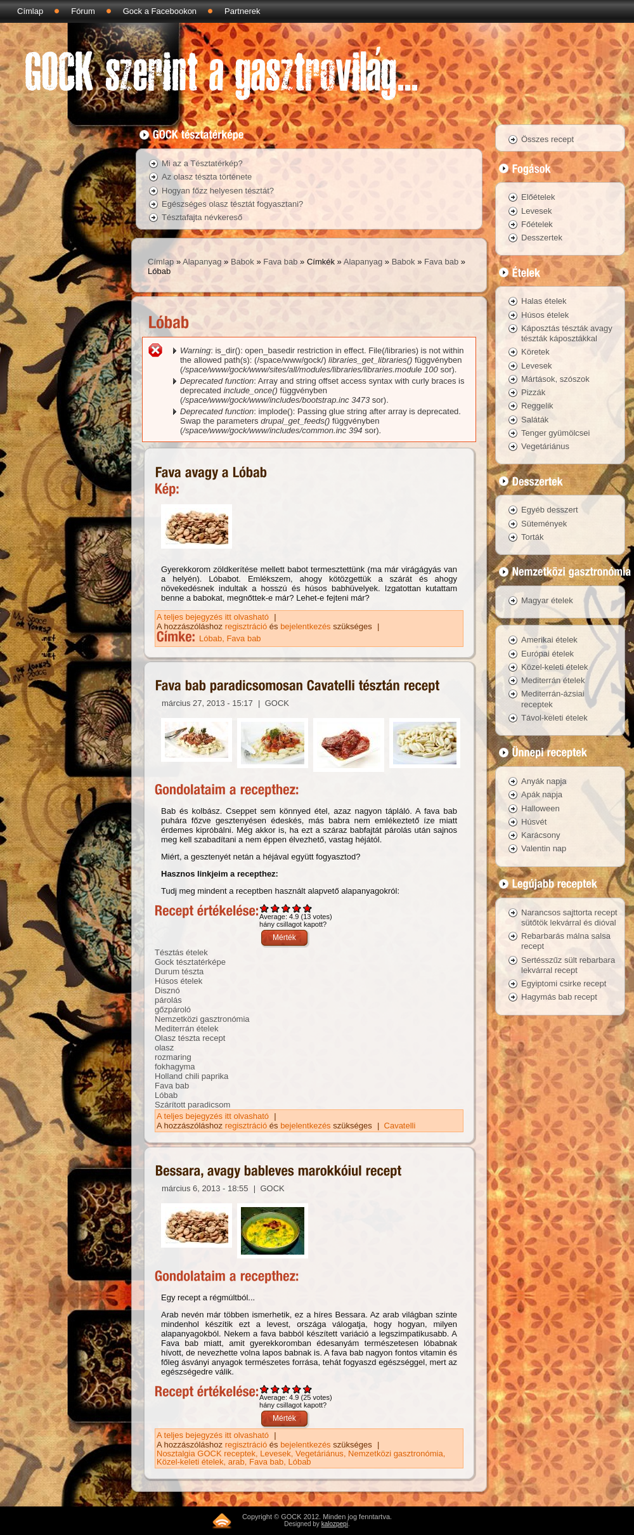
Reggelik (537, 405)
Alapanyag (202, 261)
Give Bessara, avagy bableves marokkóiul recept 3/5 (286, 1389)
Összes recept (547, 139)
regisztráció (246, 626)
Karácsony (540, 835)
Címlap (30, 11)
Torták (532, 537)
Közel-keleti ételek (190, 1461)
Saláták (534, 419)
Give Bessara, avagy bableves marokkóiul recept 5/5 (307, 1389)
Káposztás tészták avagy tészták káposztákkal (566, 333)
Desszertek (541, 237)
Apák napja (541, 794)
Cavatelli (400, 1125)
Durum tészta (179, 971)
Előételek (538, 197)
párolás (168, 1000)
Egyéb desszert (549, 509)
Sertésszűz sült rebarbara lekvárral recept (568, 965)
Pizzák (533, 392)
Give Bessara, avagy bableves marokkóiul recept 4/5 (297, 1389)
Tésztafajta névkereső (202, 217)
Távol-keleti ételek (554, 717)
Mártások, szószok (555, 379)
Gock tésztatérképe (190, 962)
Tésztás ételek (181, 952)
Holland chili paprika (191, 1076)
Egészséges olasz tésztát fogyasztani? (232, 204)
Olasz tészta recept (190, 1038)
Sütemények (544, 523)
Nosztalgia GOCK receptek (206, 1453)
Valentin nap (543, 848)
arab (236, 1461)
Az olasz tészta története (207, 176)
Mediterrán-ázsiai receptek (553, 699)
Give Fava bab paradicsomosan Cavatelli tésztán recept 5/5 (307, 908)
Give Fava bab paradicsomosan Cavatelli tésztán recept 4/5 (297, 908)
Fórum (83, 11)
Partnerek (242, 11)
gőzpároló (173, 1009)
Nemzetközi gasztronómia (202, 1019)
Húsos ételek (178, 981)
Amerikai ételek (549, 639)
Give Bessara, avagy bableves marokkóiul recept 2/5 (275, 1389)
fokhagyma (175, 1066)
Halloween (540, 808)
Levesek (275, 1453)
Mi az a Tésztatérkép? (202, 163)
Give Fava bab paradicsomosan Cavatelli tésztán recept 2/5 (275, 908)
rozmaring (173, 1057)
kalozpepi (334, 1523)
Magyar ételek (547, 600)
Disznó (167, 990)
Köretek (535, 351)
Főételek (537, 224)
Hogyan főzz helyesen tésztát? (218, 190)
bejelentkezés (305, 626)
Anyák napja (544, 781)
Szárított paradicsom (192, 1104)
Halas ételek (544, 301)
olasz (164, 1047)
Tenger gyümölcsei (555, 433)
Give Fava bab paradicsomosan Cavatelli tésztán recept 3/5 (286, 908)
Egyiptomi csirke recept (563, 983)
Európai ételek (547, 653)
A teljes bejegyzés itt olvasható (214, 617)
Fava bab (280, 261)
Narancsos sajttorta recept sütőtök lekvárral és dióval (569, 917)
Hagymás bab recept (559, 997)
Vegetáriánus (319, 1453)
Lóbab (210, 638)
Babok (242, 261)
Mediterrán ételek (186, 1028)
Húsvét (534, 821)
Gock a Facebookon (160, 11)
